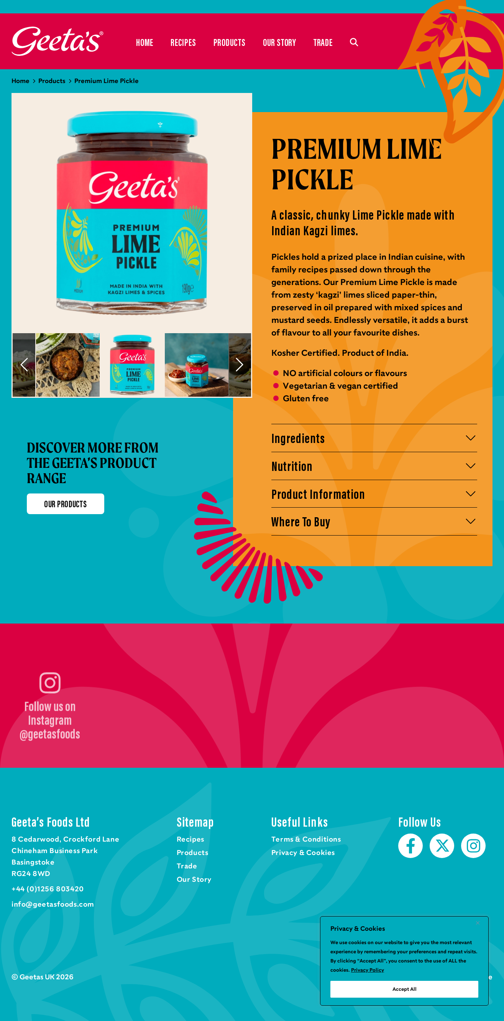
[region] (404, 961)
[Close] (480, 922)
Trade (323, 42)
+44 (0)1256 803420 (47, 889)
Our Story (279, 42)
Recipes (183, 42)
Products (229, 42)
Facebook (410, 846)
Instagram (473, 846)
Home (57, 41)
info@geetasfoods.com (52, 904)
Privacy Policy (367, 970)
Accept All (404, 989)
